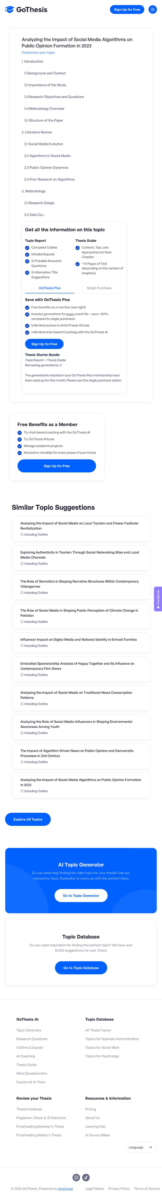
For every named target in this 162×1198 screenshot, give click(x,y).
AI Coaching (25, 1056)
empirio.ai (65, 1188)
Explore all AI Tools (30, 1082)
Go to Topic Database (81, 968)
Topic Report (35, 240)
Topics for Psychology (102, 1056)
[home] (26, 9)
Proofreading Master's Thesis (38, 1135)
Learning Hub (95, 1126)
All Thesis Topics (98, 1030)
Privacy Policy (119, 1188)
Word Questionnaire (31, 1073)
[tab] (49, 289)
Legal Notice (94, 1188)
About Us (92, 1118)
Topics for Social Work (102, 1047)
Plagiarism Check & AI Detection (41, 1118)
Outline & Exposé (29, 1047)
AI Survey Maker (97, 1135)
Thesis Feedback (29, 1109)
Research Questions (31, 1039)
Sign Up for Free (127, 9)
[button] (153, 9)
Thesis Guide (85, 240)
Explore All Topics (27, 819)
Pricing (90, 1109)
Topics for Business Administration (112, 1039)
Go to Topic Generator (81, 895)
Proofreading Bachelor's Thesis (40, 1126)
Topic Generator (29, 1030)
